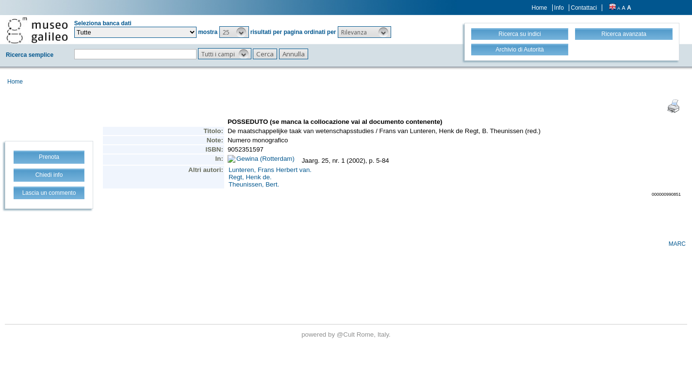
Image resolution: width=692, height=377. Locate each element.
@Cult (347, 334)
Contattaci (584, 7)
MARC (677, 243)
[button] (234, 32)
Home (539, 7)
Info (559, 7)
